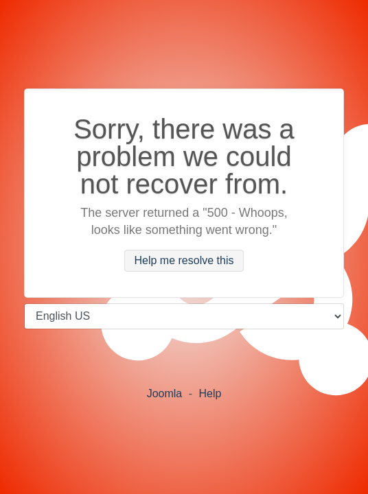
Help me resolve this (184, 261)
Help (209, 393)
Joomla (165, 393)
